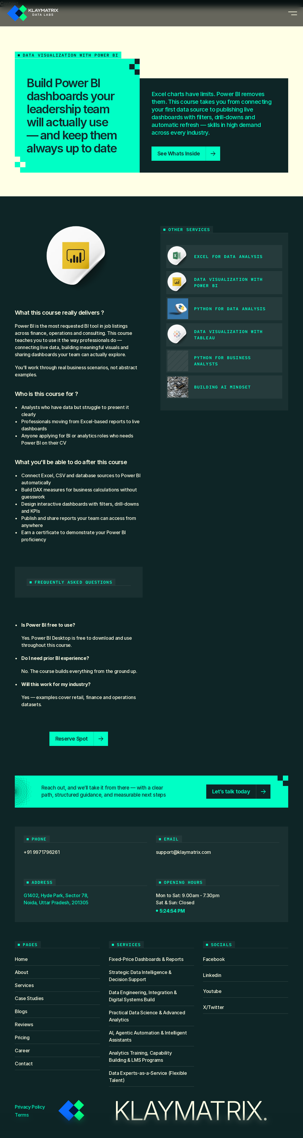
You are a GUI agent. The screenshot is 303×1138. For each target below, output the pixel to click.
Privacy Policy (30, 1107)
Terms (21, 1115)
